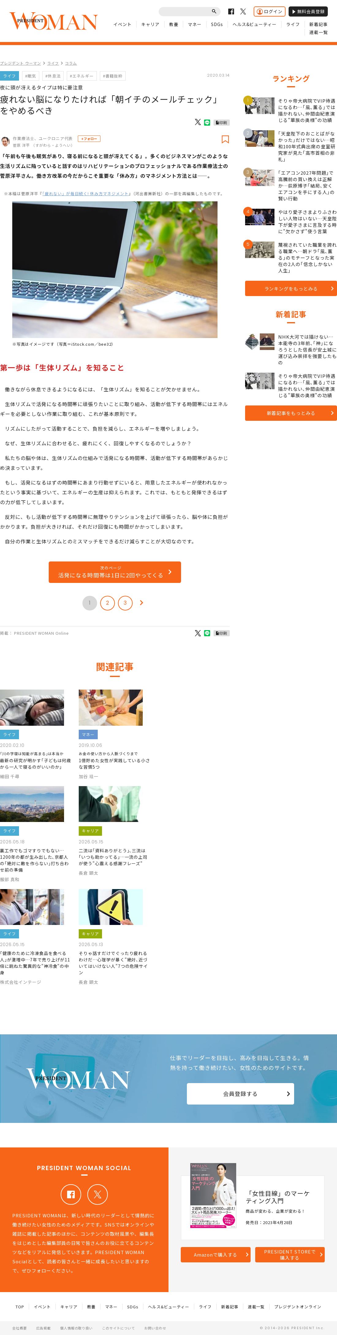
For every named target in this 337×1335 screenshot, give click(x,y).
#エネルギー (82, 76)
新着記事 (318, 24)
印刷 (223, 122)
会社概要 (19, 1327)
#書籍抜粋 (113, 76)
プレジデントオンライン (297, 1307)
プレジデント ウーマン (20, 63)
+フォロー (89, 138)
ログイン (269, 11)
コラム (71, 63)
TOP (20, 1307)
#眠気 (30, 76)
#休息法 (53, 76)
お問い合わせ (155, 1327)
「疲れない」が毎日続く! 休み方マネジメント (85, 193)
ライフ (293, 24)
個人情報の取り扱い (76, 1327)
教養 (173, 24)
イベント (122, 24)
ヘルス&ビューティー (255, 24)
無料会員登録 (308, 11)
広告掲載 (43, 1327)
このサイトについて (118, 1327)
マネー (195, 24)
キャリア (150, 24)
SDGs (217, 24)
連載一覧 (318, 32)
